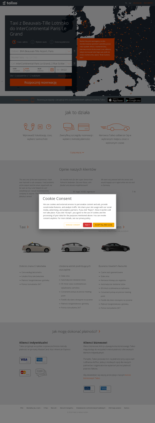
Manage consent (73, 225)
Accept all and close (103, 225)
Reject (87, 225)
